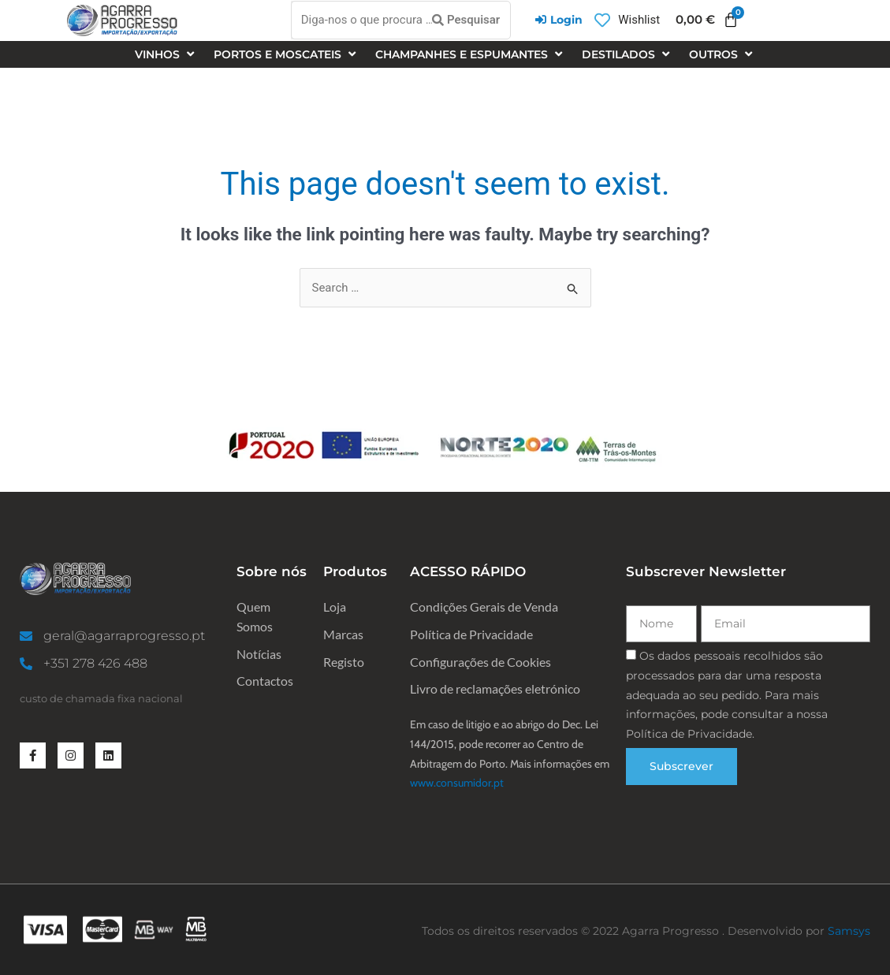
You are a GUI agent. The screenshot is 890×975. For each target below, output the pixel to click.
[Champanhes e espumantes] (470, 55)
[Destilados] (627, 55)
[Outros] (722, 55)
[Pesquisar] (466, 20)
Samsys (849, 931)
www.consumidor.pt (457, 783)
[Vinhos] (166, 55)
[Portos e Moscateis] (286, 55)
